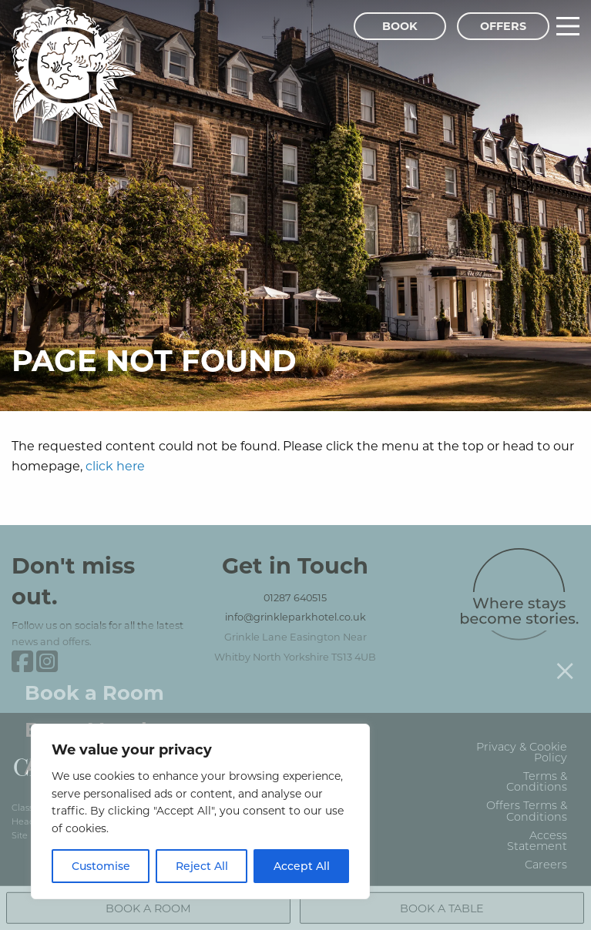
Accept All (302, 865)
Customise (101, 865)
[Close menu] (565, 658)
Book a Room (94, 680)
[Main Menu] (567, 26)
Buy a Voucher (100, 717)
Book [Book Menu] (400, 25)
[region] (200, 811)
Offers (503, 25)
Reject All (202, 865)
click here (115, 465)
